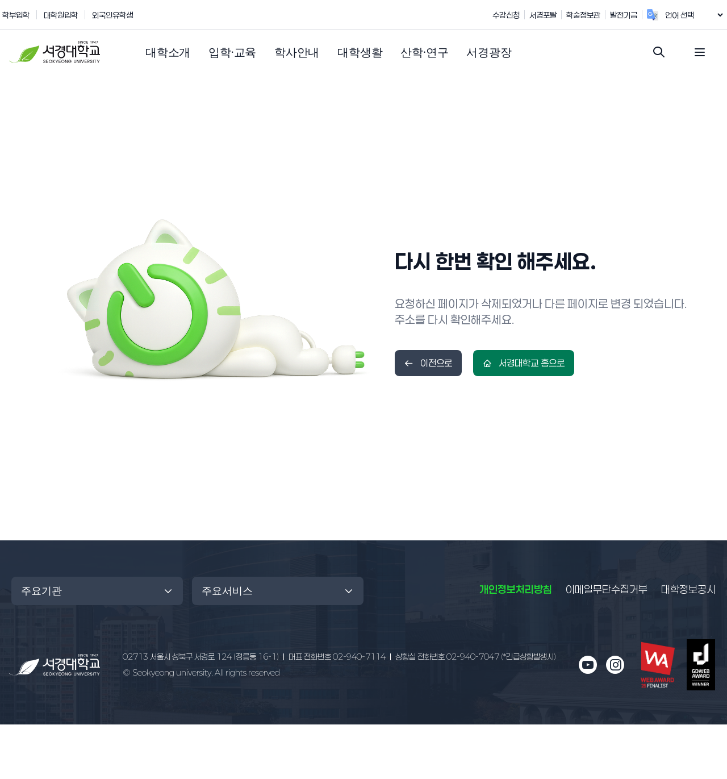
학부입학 (16, 15)
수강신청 (518, 15)
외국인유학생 (112, 15)
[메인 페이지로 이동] (54, 665)
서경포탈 (555, 15)
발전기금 (635, 15)
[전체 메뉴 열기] (700, 52)
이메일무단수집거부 (606, 589)
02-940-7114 (337, 656)
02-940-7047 (475, 656)
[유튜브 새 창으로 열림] (588, 665)
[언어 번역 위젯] (700, 15)
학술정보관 (595, 15)
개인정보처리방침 (515, 589)
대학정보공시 (688, 588)
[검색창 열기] (659, 52)
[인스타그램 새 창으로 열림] (615, 665)
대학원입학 (61, 15)
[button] (167, 52)
